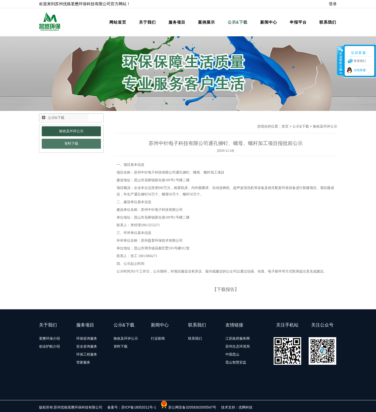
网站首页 (117, 22)
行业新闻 (158, 338)
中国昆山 (232, 354)
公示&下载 (238, 22)
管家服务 (83, 362)
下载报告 (226, 289)
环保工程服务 (86, 354)
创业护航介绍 (49, 346)
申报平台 (298, 22)
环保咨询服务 (86, 338)
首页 (285, 126)
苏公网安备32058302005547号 (188, 407)
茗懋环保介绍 (49, 338)
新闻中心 (268, 22)
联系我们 (327, 22)
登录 (333, 4)
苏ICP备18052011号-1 (138, 407)
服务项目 (176, 22)
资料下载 (71, 143)
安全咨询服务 (86, 346)
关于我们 (147, 22)
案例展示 (206, 22)
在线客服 (360, 70)
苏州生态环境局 (237, 346)
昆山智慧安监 (235, 362)
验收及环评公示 (71, 131)
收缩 (340, 60)
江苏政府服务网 (237, 338)
